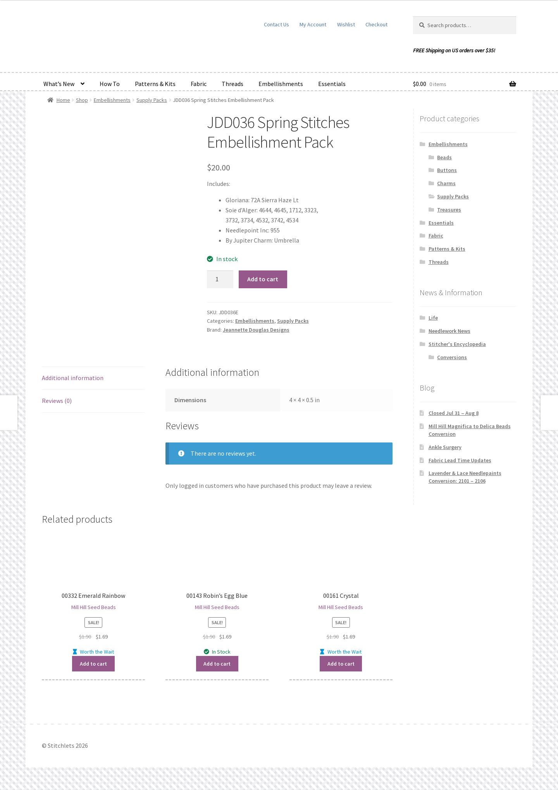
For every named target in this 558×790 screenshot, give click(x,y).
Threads (232, 84)
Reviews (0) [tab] (57, 400)
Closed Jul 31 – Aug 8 (454, 413)
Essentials (332, 84)
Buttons (447, 170)
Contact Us (276, 24)
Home (63, 99)
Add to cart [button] (93, 663)
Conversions (452, 357)
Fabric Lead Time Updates (460, 460)
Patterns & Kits (155, 84)
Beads (444, 157)
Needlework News (449, 330)
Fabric (199, 84)
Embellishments (280, 84)
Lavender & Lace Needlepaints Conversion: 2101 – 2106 (465, 477)
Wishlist (346, 24)
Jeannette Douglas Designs (256, 329)
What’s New (58, 84)
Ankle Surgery (445, 447)
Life (433, 317)
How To (110, 84)
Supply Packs (151, 99)
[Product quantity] (220, 279)
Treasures (449, 209)
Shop (82, 99)
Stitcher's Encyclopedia (457, 344)
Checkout (376, 24)
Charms (446, 183)
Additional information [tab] (72, 378)
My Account (313, 24)
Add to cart (262, 279)
